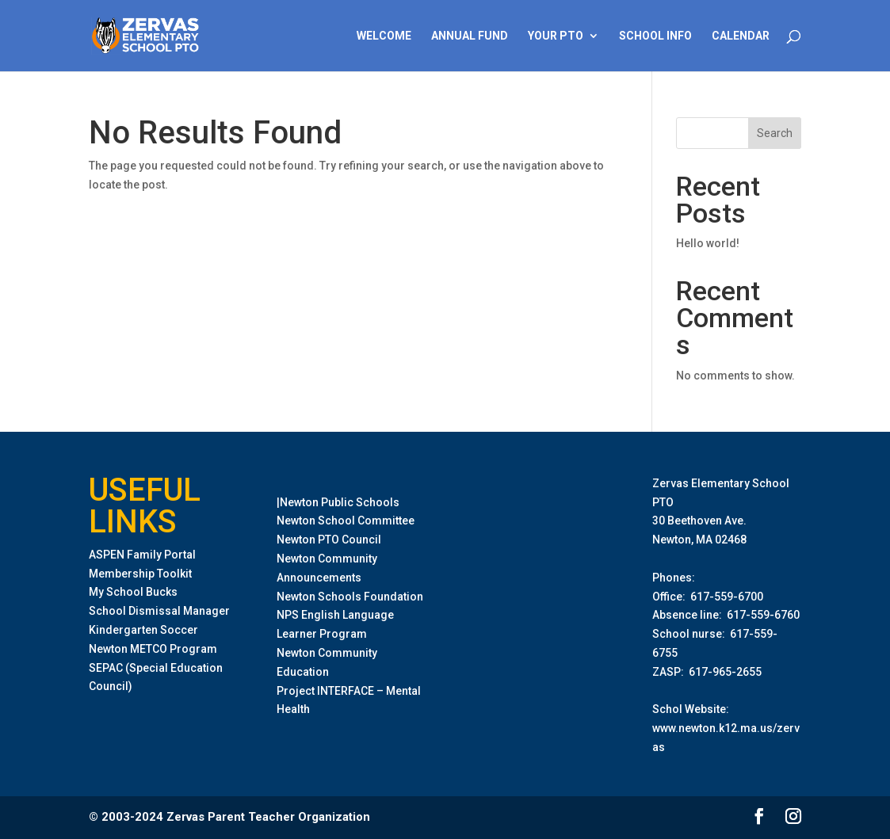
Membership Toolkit (140, 573)
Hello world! (707, 243)
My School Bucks (133, 591)
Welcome (384, 36)
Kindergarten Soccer (143, 630)
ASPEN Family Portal (142, 554)
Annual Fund (469, 36)
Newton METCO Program (153, 649)
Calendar (741, 36)
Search (775, 133)
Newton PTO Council (329, 539)
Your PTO (555, 36)
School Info (655, 36)
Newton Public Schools (339, 502)
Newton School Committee (345, 520)
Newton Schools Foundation (350, 596)
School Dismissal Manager (159, 610)
